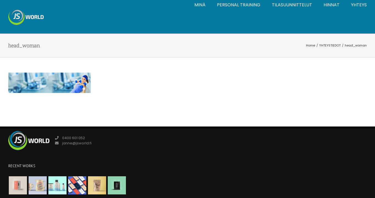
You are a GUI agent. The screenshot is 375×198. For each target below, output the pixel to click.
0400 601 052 (73, 138)
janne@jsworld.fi (77, 143)
